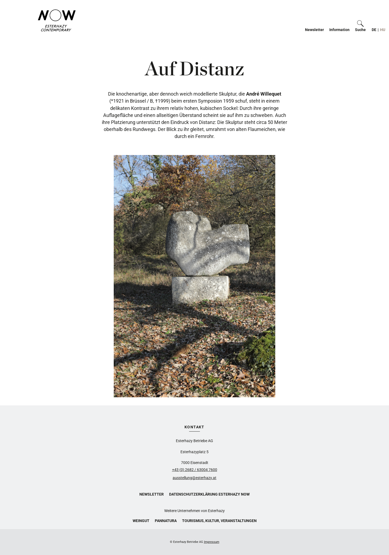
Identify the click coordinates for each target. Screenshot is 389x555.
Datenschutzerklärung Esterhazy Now (209, 494)
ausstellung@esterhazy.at (194, 478)
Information (339, 30)
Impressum (211, 542)
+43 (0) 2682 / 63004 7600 (194, 469)
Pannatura (166, 521)
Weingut (141, 521)
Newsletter (314, 30)
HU (382, 30)
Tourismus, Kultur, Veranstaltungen (219, 521)
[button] (360, 26)
